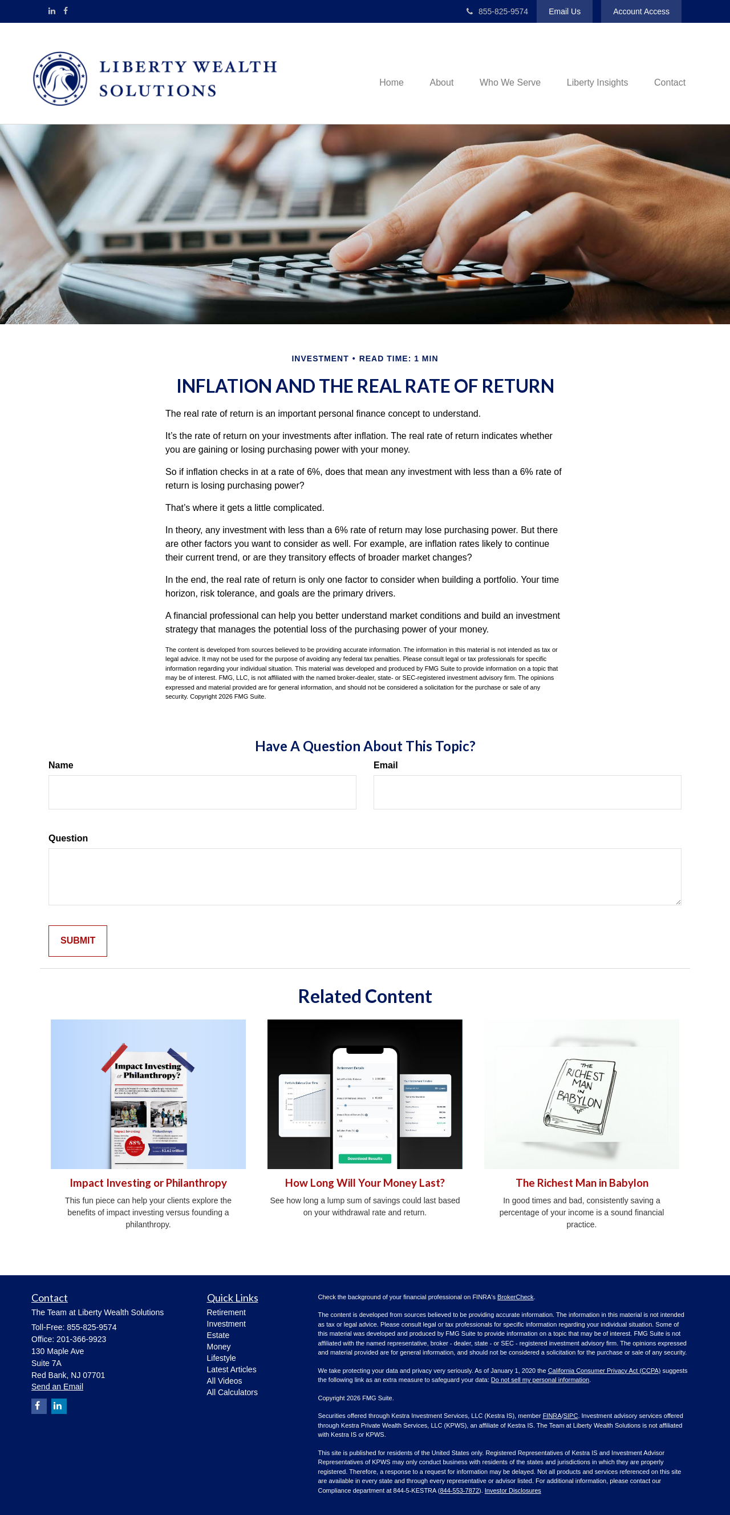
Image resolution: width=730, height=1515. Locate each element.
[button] (433, 73)
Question (68, 838)
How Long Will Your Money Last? (365, 1182)
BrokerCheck (515, 1297)
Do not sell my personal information (540, 1379)
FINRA (552, 1415)
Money (219, 1346)
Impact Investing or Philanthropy (148, 1182)
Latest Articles (232, 1369)
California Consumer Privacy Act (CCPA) (604, 1370)
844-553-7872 (460, 1490)
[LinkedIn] (51, 11)
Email (386, 765)
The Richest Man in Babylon (582, 1182)
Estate (218, 1335)
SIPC (570, 1415)
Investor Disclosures (513, 1490)
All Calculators (232, 1392)
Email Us (565, 11)
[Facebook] (65, 11)
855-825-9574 (497, 11)
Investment (226, 1323)
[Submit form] (77, 941)
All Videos (224, 1380)
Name (61, 765)
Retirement (226, 1312)
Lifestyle (221, 1358)
